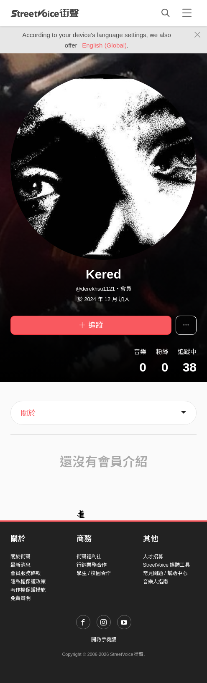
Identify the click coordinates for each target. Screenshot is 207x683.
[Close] (197, 35)
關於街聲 (20, 557)
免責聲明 (20, 598)
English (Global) (104, 45)
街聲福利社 (89, 557)
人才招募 (153, 557)
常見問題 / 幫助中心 (165, 573)
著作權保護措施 (28, 590)
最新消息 (20, 565)
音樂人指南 (155, 582)
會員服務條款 (25, 573)
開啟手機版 (103, 640)
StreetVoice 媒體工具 (166, 565)
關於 (28, 413)
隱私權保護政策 (28, 582)
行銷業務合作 (92, 565)
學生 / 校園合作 (94, 573)
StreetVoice (44, 13)
